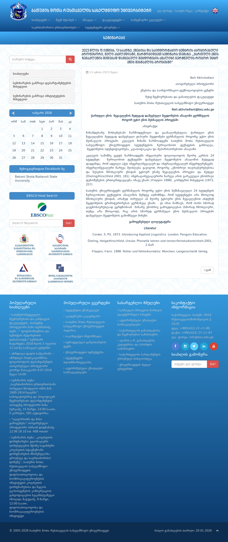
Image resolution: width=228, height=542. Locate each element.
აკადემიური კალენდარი (82, 316)
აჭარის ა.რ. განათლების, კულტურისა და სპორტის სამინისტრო (136, 344)
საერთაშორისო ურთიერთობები (55, 27)
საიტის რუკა (184, 11)
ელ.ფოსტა (165, 11)
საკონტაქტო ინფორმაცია (83, 336)
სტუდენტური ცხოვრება (102, 27)
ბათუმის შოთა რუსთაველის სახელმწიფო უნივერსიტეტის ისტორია (84, 326)
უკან (207, 270)
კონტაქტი (202, 11)
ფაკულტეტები (113, 20)
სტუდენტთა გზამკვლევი (82, 310)
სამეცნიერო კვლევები (148, 20)
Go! (69, 223)
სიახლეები (41, 20)
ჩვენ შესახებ (66, 20)
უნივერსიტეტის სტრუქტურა (84, 352)
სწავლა (89, 20)
